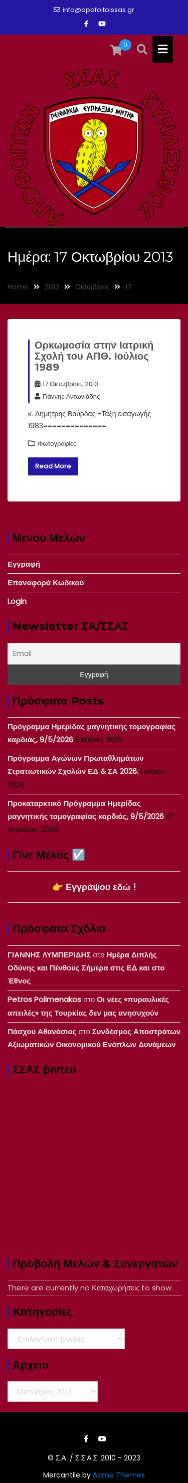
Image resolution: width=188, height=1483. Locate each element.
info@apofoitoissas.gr (94, 10)
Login (17, 601)
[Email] (94, 654)
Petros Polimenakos (44, 999)
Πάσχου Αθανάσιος (42, 1031)
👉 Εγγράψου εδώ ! (94, 887)
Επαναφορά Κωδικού (46, 582)
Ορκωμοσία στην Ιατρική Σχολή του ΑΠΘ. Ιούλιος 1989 (94, 356)
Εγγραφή (24, 564)
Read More (53, 466)
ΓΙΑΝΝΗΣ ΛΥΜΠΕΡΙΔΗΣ (49, 954)
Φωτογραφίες (57, 443)
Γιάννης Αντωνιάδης (67, 396)
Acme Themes (119, 1475)
